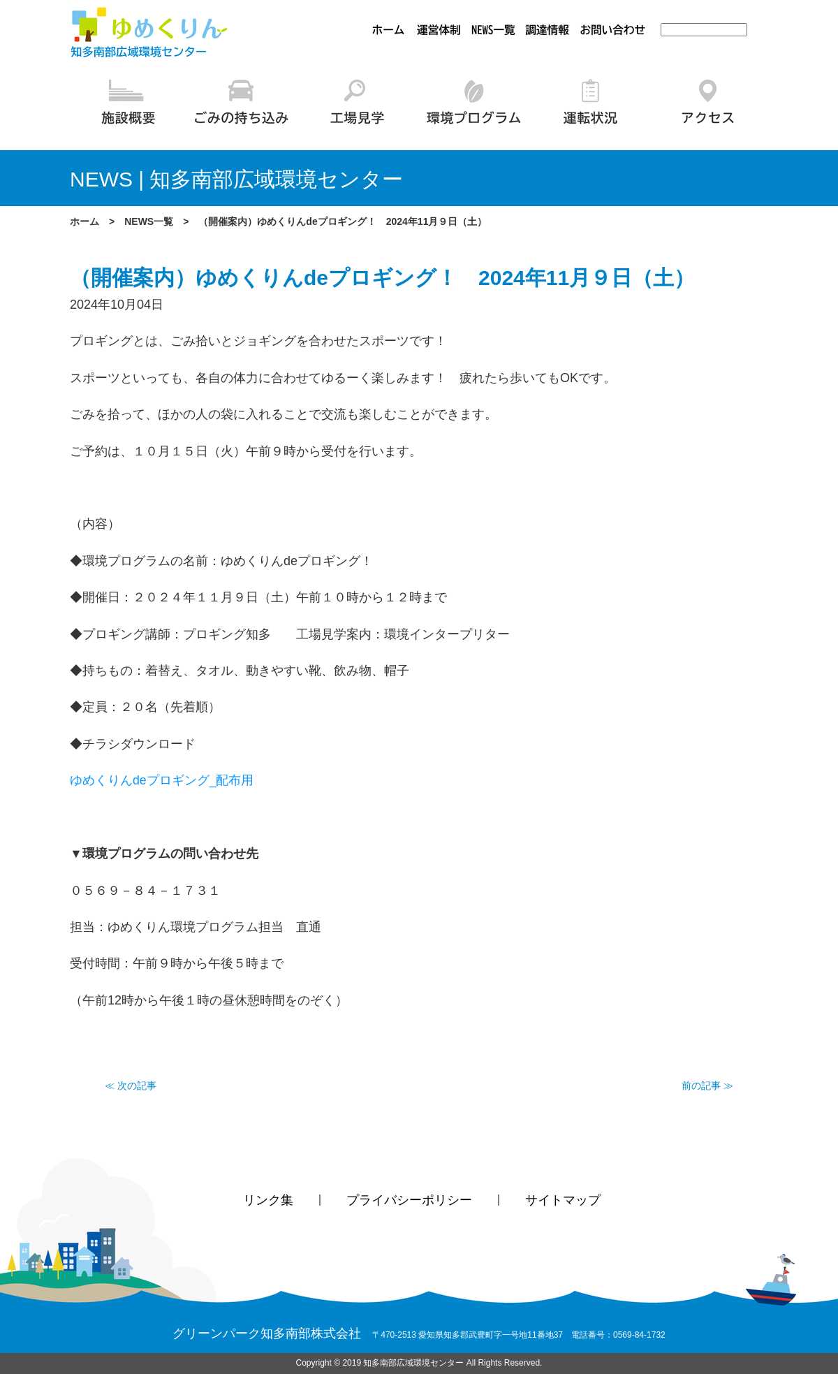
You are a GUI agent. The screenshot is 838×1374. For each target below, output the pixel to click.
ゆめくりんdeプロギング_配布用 (162, 780)
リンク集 (268, 1201)
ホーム (84, 221)
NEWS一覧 (148, 221)
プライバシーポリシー (409, 1201)
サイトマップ (563, 1201)
